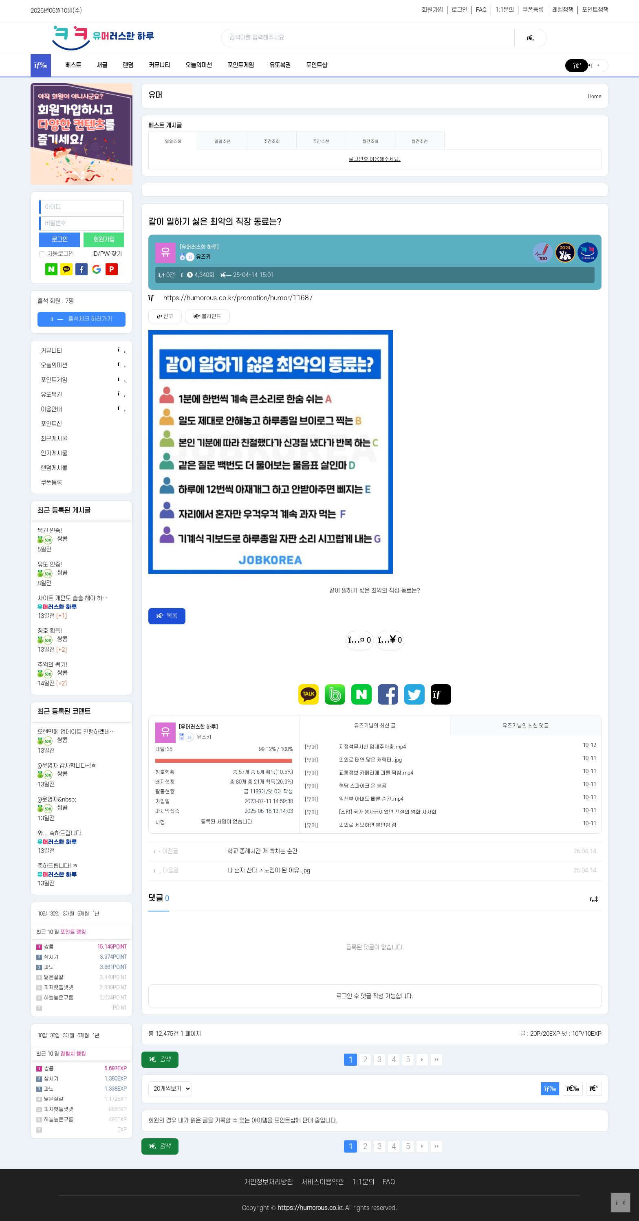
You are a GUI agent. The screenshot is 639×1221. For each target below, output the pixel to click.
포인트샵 (316, 65)
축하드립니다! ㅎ (57, 866)
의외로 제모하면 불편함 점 (368, 825)
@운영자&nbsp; (56, 799)
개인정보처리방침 (268, 1182)
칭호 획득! (49, 631)
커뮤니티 (159, 65)
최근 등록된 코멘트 (63, 712)
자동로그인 (56, 253)
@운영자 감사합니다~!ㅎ (66, 765)
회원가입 (432, 10)
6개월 (83, 914)
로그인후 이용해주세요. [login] (375, 159)
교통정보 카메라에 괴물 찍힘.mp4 (376, 773)
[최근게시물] (81, 439)
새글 (102, 65)
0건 (167, 275)
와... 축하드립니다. (60, 833)
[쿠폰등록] (81, 483)
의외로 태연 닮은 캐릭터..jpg (370, 760)
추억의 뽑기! (52, 664)
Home (595, 96)
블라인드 (207, 316)
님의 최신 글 (375, 725)
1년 (95, 914)
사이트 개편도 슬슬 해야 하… (72, 598)
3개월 (68, 914)
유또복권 (280, 65)
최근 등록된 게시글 (63, 510)
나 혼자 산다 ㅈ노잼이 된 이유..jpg (268, 870)
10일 (42, 914)
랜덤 (128, 65)
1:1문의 (504, 10)
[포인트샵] (81, 424)
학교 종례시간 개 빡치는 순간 (262, 851)
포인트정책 (595, 10)
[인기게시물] (81, 454)
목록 (167, 616)
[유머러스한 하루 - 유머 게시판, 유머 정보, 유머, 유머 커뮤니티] (103, 38)
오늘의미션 (198, 65)
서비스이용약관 (322, 1182)
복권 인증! (49, 530)
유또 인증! (49, 564)
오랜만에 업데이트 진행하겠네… (76, 732)
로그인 (459, 10)
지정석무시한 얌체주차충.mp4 (372, 747)
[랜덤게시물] (81, 468)
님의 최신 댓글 (525, 725)
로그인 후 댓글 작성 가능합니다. (374, 996)
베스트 (73, 65)
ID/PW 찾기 (107, 253)
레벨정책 (562, 10)
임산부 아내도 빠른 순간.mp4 (371, 799)
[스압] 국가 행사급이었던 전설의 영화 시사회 (387, 812)
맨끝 (436, 1060)
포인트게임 (240, 65)
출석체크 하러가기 (81, 319)
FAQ (481, 10)
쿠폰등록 (533, 10)
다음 (422, 1060)
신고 (165, 316)
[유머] (311, 747)
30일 (54, 914)
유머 (155, 95)
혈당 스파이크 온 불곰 (363, 786)
